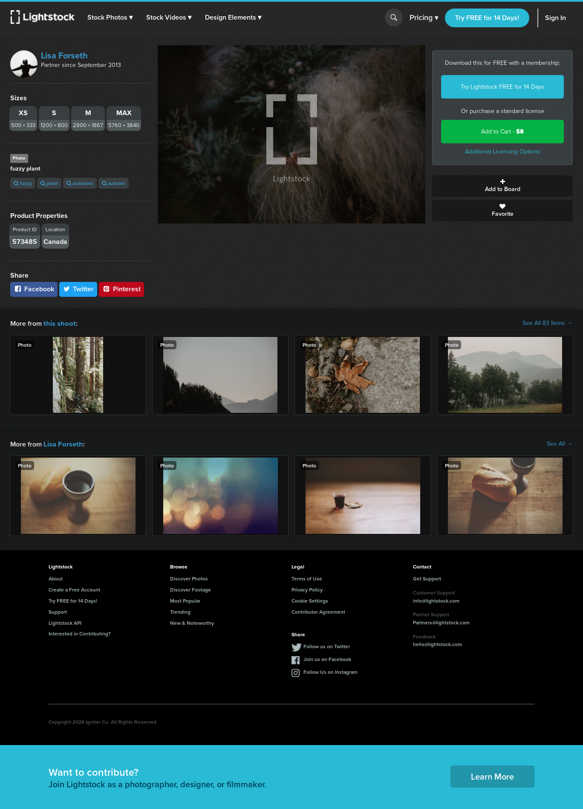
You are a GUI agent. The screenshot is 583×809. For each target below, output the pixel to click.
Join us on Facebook (327, 658)
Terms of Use (307, 577)
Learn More (492, 775)
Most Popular (185, 599)
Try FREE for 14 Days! (487, 18)
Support (58, 611)
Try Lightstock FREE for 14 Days (502, 86)
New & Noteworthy (192, 622)
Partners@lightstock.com (441, 621)
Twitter (78, 289)
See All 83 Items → (547, 323)
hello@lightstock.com (437, 643)
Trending (180, 611)
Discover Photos (189, 577)
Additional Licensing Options (502, 151)
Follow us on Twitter (326, 645)
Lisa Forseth (64, 55)
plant (49, 183)
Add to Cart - (502, 131)
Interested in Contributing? (80, 632)
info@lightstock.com (436, 599)
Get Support (427, 577)
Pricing (424, 18)
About (56, 577)
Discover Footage (190, 588)
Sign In (555, 18)
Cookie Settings (310, 599)
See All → (560, 443)
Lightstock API (65, 622)
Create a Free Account (74, 588)
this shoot (58, 323)
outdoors (79, 183)
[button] (110, 17)
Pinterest (121, 289)
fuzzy (23, 183)
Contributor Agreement (318, 611)
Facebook (34, 289)
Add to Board (502, 186)
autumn (113, 183)
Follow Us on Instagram (330, 671)
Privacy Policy (307, 588)
